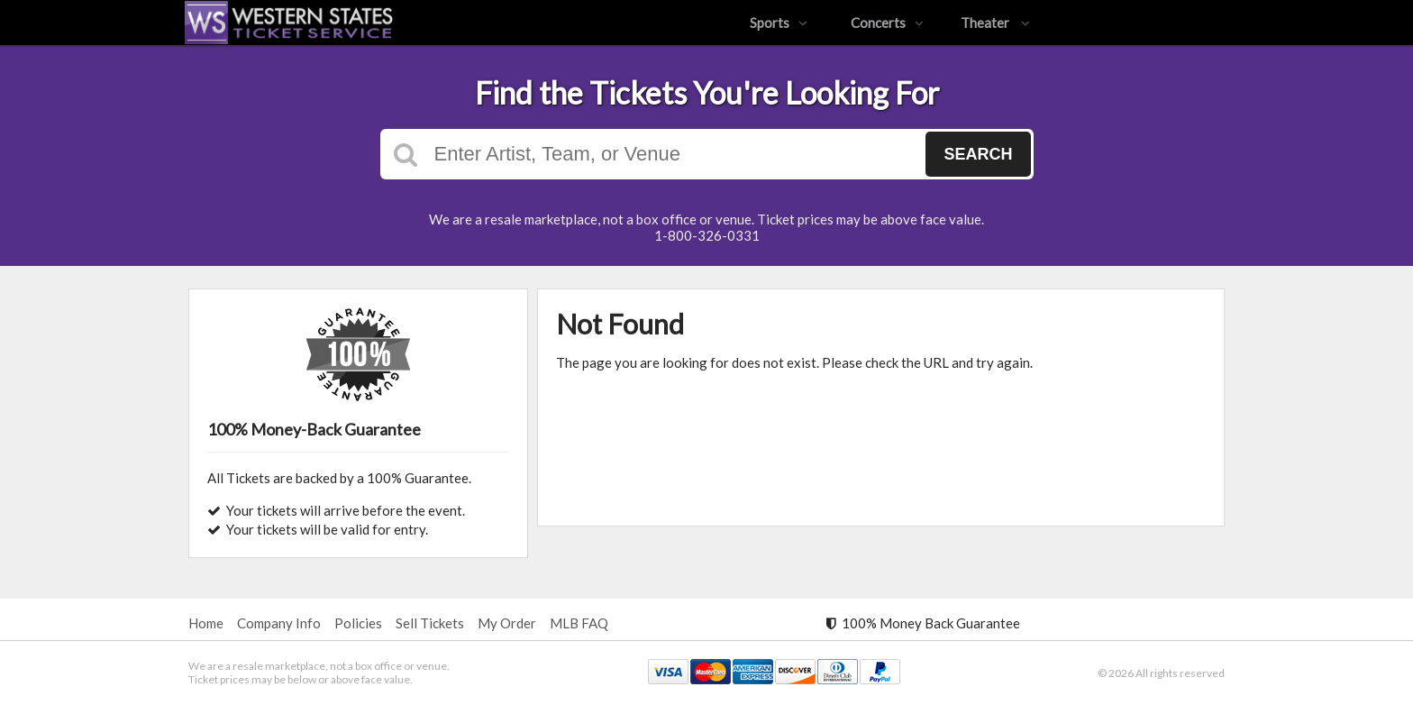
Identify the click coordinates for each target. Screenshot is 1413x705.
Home (205, 623)
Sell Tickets (430, 623)
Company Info (279, 623)
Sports (778, 22)
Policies (358, 623)
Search (978, 154)
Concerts (887, 22)
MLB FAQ (579, 623)
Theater (995, 22)
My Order (507, 623)
